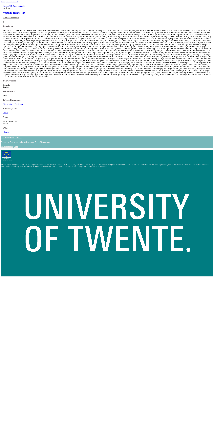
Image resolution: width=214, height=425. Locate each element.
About (3, 2)
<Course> (6, 132)
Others (5, 113)
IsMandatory (9, 91)
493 (24, 6)
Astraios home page (9, 147)
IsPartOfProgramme (12, 100)
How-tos (9, 2)
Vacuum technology (14, 12)
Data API (15, 2)
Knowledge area (10, 108)
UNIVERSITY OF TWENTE (11, 137)
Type (5, 127)
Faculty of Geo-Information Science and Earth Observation (25, 142)
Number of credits (11, 18)
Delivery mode (9, 81)
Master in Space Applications (13, 104)
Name (5, 117)
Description (8, 26)
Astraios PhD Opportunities (13, 6)
